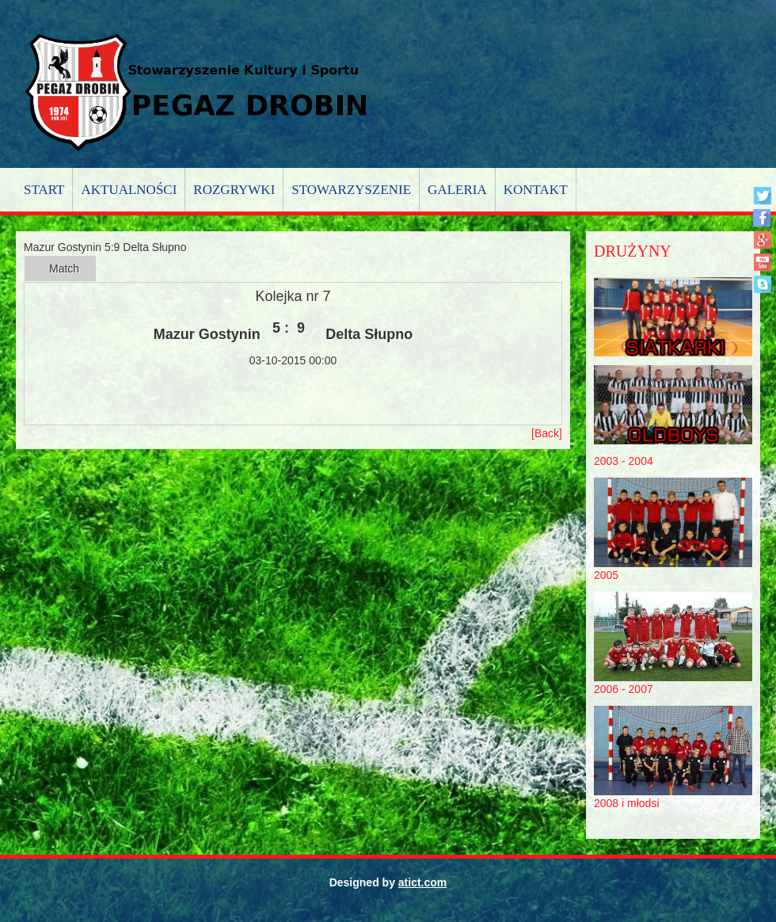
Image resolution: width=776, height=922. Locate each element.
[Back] (546, 433)
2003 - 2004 (623, 461)
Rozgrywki (234, 189)
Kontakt (536, 189)
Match (64, 268)
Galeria (457, 189)
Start (44, 189)
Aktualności (129, 189)
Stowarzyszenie (351, 189)
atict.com (422, 882)
